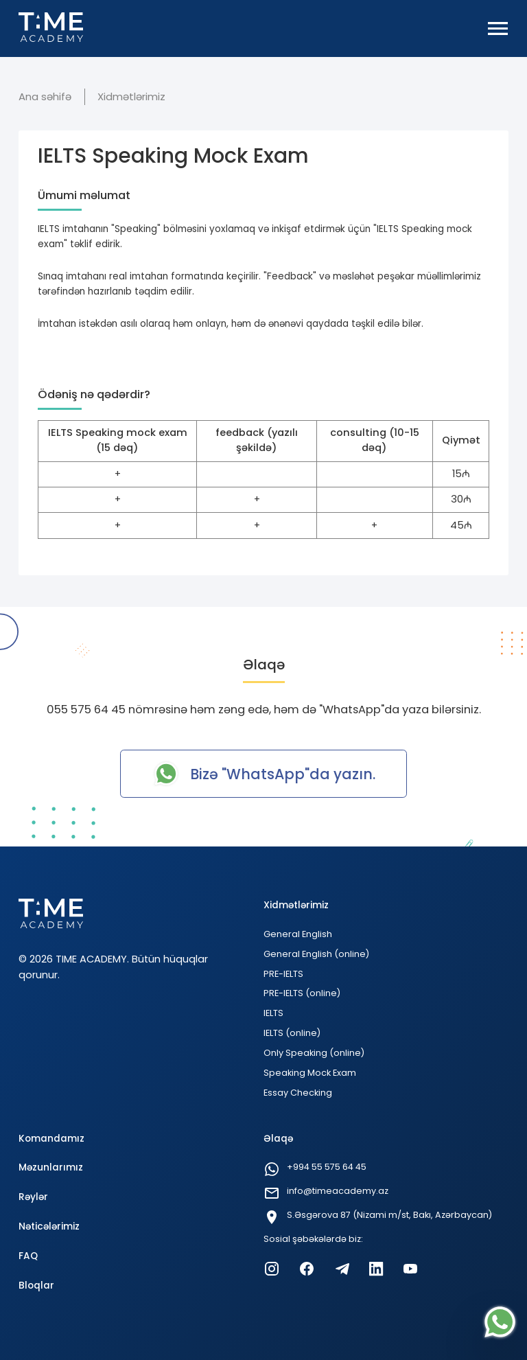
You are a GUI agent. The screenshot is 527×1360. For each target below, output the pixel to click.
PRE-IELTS (283, 974)
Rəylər (33, 1196)
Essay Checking (298, 1092)
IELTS (273, 1013)
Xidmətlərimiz (131, 96)
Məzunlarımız (51, 1167)
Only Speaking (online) (314, 1053)
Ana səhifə (45, 96)
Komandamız (51, 1138)
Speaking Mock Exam (310, 1073)
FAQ (28, 1256)
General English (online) (316, 954)
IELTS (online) (292, 1033)
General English (298, 934)
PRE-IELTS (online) (302, 993)
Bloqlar (36, 1285)
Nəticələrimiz (49, 1226)
